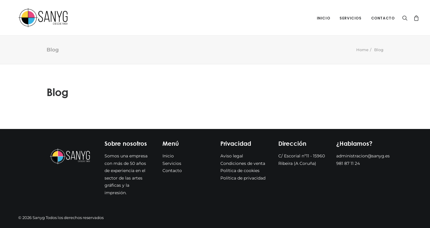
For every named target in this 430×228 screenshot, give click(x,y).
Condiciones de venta (242, 163)
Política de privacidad (242, 178)
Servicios (350, 18)
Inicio (323, 18)
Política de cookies (239, 170)
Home (362, 49)
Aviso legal (231, 156)
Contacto (383, 18)
